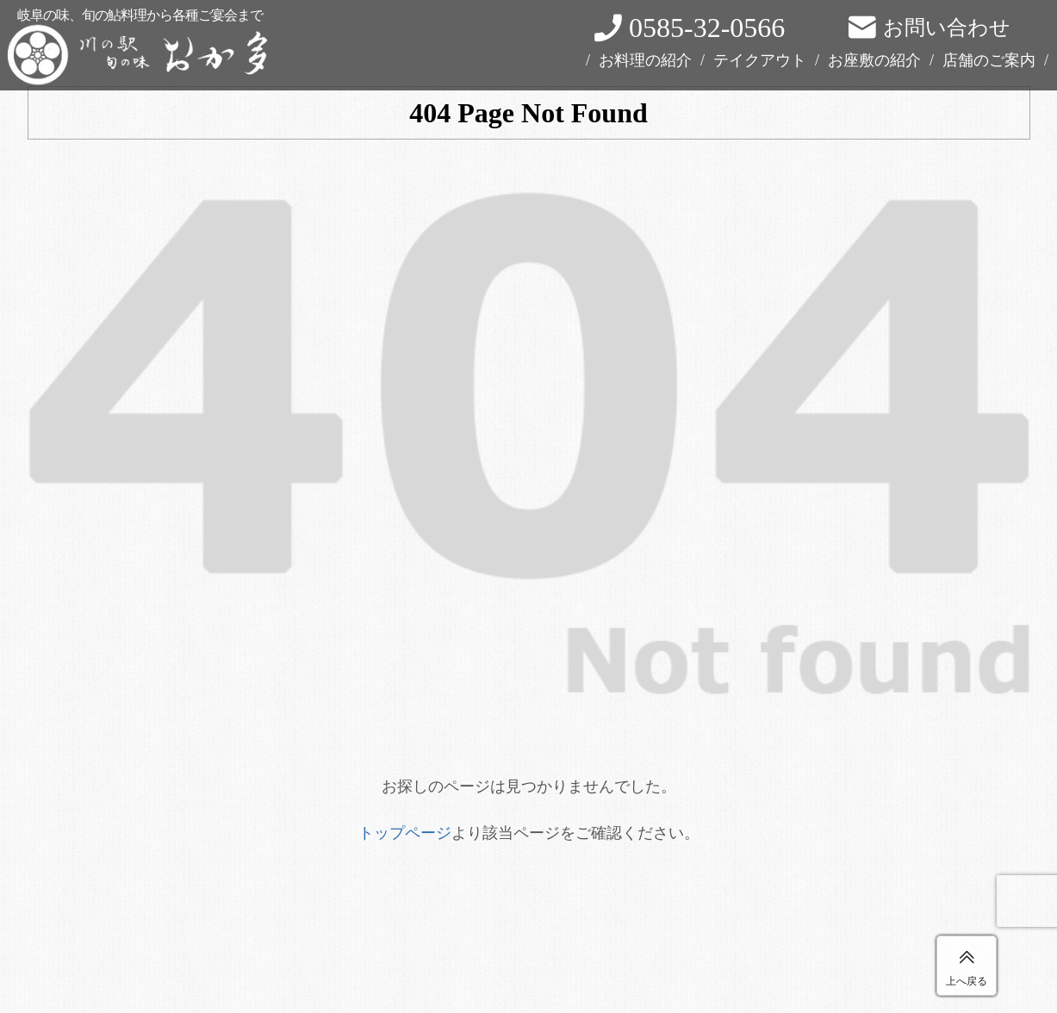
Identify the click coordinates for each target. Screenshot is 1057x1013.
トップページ (404, 833)
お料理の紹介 (645, 60)
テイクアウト (759, 60)
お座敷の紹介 (874, 60)
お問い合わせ (946, 27)
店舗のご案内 (988, 60)
